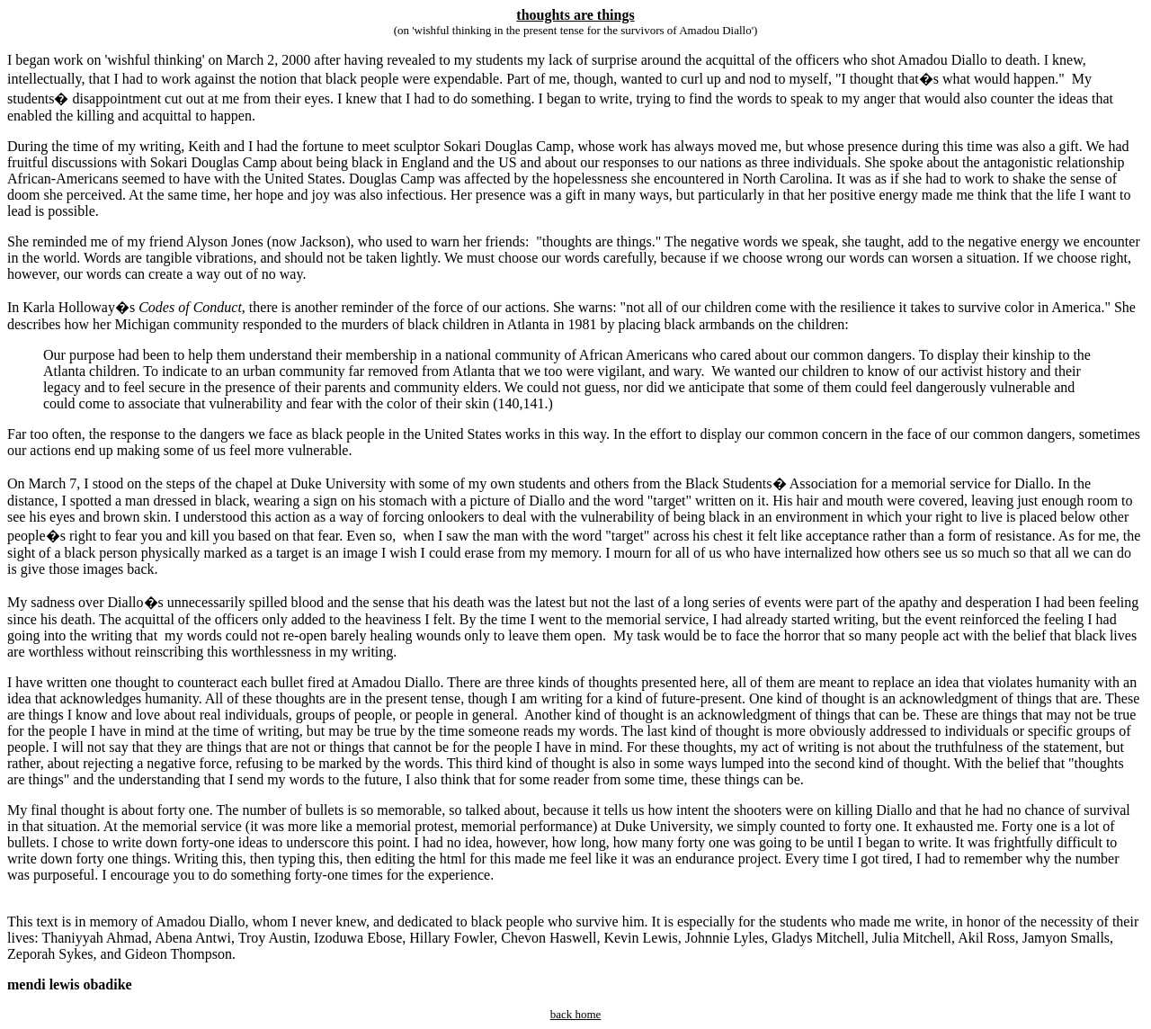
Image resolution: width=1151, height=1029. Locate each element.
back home (576, 1014)
